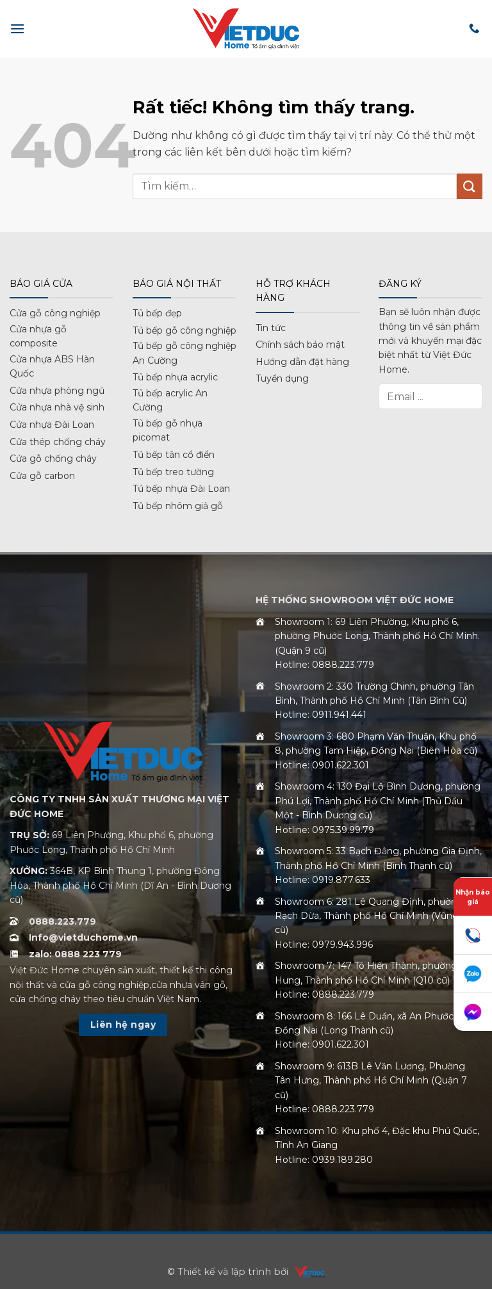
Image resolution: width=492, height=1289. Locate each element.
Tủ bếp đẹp (157, 313)
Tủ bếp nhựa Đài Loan (181, 488)
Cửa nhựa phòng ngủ (57, 390)
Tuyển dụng (282, 378)
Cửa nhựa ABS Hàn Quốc (52, 366)
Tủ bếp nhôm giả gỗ (178, 506)
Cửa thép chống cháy (58, 442)
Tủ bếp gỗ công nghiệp (184, 330)
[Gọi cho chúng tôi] (474, 29)
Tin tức (271, 328)
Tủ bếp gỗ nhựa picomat (167, 430)
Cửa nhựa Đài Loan (52, 424)
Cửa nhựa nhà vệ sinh (57, 407)
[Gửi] (469, 186)
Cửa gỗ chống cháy (53, 458)
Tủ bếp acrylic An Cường (170, 400)
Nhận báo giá (472, 897)
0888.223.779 (62, 921)
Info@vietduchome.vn (83, 937)
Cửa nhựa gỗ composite (38, 336)
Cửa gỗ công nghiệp (55, 313)
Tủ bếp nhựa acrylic (175, 377)
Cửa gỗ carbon (42, 476)
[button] (17, 28)
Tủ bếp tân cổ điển (174, 454)
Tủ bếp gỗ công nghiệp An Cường (184, 353)
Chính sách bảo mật (300, 344)
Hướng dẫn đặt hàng (302, 362)
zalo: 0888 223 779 (75, 954)
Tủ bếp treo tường (173, 472)
